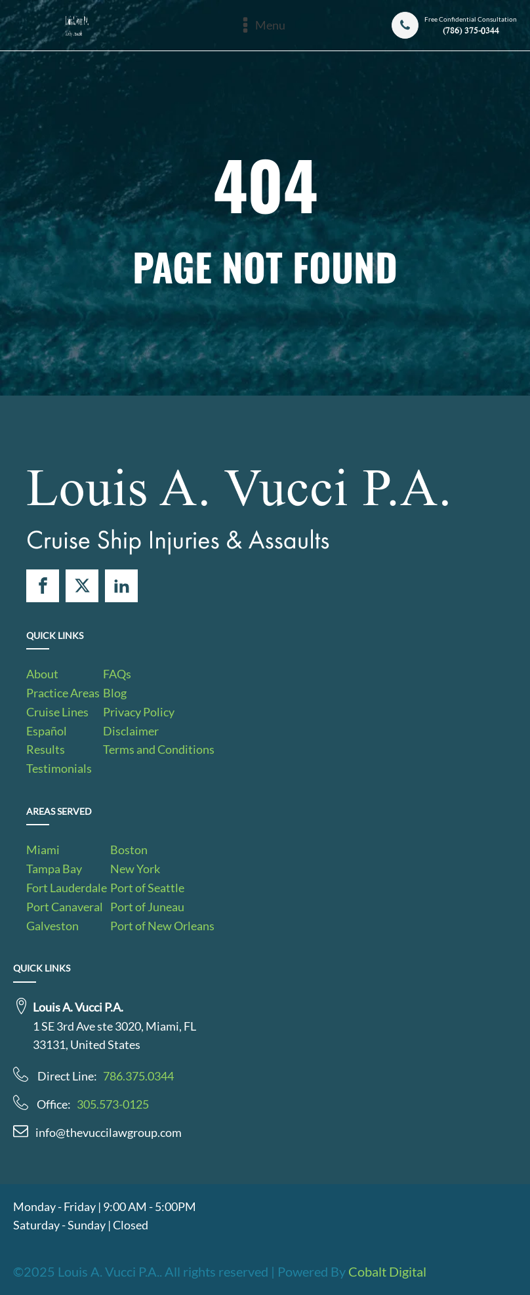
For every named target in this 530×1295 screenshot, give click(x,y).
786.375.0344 (138, 1076)
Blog (115, 693)
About (42, 674)
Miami (43, 849)
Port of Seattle (147, 887)
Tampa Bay (54, 868)
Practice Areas (63, 693)
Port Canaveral (64, 906)
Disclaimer (131, 731)
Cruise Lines (57, 712)
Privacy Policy (138, 712)
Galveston (52, 925)
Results (45, 749)
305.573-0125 (113, 1104)
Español (46, 731)
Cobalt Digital (387, 1271)
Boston (129, 849)
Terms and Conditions (158, 749)
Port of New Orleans (162, 925)
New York (135, 868)
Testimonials (59, 768)
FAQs (117, 674)
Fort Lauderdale (66, 887)
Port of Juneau (147, 906)
